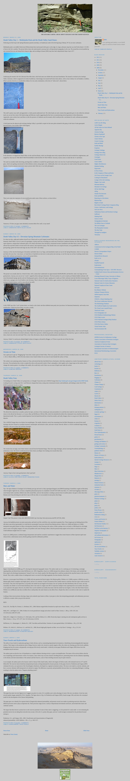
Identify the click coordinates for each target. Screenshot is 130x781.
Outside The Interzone (100, 193)
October (100, 72)
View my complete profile (103, 49)
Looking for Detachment (101, 177)
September (101, 75)
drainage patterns (99, 407)
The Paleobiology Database (102, 303)
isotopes (97, 462)
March (100, 91)
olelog (96, 191)
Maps (96, 466)
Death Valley (21, 227)
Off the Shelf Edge (99, 189)
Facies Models (98, 428)
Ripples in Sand (99, 202)
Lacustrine (97, 464)
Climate (97, 382)
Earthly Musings (99, 145)
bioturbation (98, 375)
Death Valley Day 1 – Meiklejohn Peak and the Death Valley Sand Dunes (30, 40)
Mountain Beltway (99, 184)
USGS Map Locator (100, 317)
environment (98, 416)
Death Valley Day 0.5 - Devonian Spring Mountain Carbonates (26, 237)
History (96, 453)
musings (97, 480)
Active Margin (98, 125)
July (99, 80)
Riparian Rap (98, 200)
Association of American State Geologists (105, 344)
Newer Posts (6, 730)
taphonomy (97, 542)
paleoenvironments (99, 496)
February (100, 113)
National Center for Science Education (105, 283)
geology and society (100, 444)
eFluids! (97, 260)
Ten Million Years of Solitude (102, 223)
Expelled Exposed (99, 263)
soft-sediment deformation (101, 535)
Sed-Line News (99, 209)
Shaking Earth (98, 216)
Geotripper (97, 157)
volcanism (97, 553)
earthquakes (98, 409)
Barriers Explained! (100, 134)
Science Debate (99, 521)
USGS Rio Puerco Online (101, 324)
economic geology (99, 412)
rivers (96, 517)
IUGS (96, 353)
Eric (105, 39)
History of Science (99, 455)
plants (96, 501)
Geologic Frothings (100, 150)
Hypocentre (98, 168)
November (101, 70)
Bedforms (97, 370)
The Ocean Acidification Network (103, 301)
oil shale (97, 489)
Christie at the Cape (100, 136)
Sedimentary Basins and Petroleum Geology (106, 212)
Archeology (98, 364)
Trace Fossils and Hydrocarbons (15, 640)
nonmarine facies (33, 477)
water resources (99, 555)
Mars (96, 469)
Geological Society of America (103, 346)
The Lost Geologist (100, 225)
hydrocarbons (14, 724)
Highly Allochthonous (100, 164)
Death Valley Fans (10, 378)
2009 (98, 65)
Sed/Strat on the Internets (101, 528)
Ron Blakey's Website (100, 290)
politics (96, 507)
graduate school (99, 450)
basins (96, 366)
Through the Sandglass (100, 232)
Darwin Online (98, 253)
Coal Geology (98, 386)
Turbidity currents (99, 551)
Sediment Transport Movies (102, 292)
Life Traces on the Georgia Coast (103, 175)
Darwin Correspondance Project (103, 251)
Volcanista (97, 234)
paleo (96, 494)
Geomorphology (14, 631)
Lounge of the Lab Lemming (102, 180)
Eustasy (97, 421)
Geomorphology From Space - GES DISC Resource (108, 269)
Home (46, 730)
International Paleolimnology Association (105, 351)
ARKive (97, 244)
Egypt (96, 414)
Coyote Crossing (99, 141)
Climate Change (99, 384)
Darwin (96, 396)
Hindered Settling (99, 166)
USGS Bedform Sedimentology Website (105, 315)
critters (96, 391)
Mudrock (97, 478)
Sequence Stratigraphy (100, 530)
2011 (98, 60)
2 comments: (25, 367)
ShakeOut (97, 296)
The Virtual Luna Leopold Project (103, 308)
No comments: (25, 341)
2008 (98, 67)
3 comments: (25, 723)
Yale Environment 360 (100, 328)
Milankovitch (98, 473)
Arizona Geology (99, 132)
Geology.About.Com (100, 154)
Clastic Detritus (99, 138)
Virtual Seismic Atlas (100, 326)
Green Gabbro (98, 161)
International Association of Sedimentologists (106, 348)
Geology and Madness (100, 441)
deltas (96, 405)
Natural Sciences (99, 482)
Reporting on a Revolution (101, 198)
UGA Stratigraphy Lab (100, 312)
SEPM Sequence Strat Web (102, 294)
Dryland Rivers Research (101, 256)
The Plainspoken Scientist (101, 228)
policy (96, 505)
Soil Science (98, 537)
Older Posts (86, 730)
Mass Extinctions (99, 471)
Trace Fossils (24, 724)
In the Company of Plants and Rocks (104, 173)
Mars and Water (9, 486)
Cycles (19, 343)
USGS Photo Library (100, 322)
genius (96, 437)
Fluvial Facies (98, 434)
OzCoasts (97, 287)
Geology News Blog (100, 152)
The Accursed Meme (100, 546)
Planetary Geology (15, 369)
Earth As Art (98, 258)
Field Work (97, 430)
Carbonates (13, 227)
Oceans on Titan (9, 352)
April (99, 88)
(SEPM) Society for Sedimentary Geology (106, 337)
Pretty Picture (98, 510)
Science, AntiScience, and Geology (104, 207)
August (100, 78)
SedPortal (97, 214)
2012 (98, 57)
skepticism (97, 533)
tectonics (97, 544)
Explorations (98, 265)
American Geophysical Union (102, 342)
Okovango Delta (99, 492)
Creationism (98, 389)
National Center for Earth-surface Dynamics (106, 281)
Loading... (97, 564)
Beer (96, 373)
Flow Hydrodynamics (100, 432)
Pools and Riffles (99, 196)
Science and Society (100, 519)
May (99, 85)
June (99, 83)
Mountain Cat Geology (101, 186)
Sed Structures (98, 526)
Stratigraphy (98, 539)
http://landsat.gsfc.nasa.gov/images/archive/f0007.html (73, 381)
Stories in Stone (99, 218)
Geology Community (100, 446)
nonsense (97, 487)
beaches (97, 368)
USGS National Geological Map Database (105, 319)
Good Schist (98, 159)
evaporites (97, 423)
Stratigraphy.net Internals (101, 221)
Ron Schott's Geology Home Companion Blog (107, 205)
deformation (98, 402)
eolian (29, 227)
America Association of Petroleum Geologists (106, 339)
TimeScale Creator (99, 310)
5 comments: (25, 226)
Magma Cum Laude (100, 182)
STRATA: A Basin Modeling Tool (103, 299)
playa (96, 503)
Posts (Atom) (14, 734)
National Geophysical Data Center (103, 285)
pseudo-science (98, 512)
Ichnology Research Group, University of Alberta (107, 276)
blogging (97, 377)
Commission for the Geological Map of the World (107, 247)
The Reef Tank (98, 230)
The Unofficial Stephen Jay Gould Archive (106, 306)
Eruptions (97, 148)
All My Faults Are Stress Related (103, 127)
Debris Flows (98, 400)
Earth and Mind (99, 143)
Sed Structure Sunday (100, 523)
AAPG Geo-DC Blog (100, 123)
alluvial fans (13, 477)
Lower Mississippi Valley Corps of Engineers (106, 278)
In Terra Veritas (99, 170)
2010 (98, 62)
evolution (97, 425)
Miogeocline (98, 475)
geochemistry (98, 439)
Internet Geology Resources (102, 459)
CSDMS (97, 249)
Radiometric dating (100, 514)
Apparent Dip (98, 129)
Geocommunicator (99, 267)
